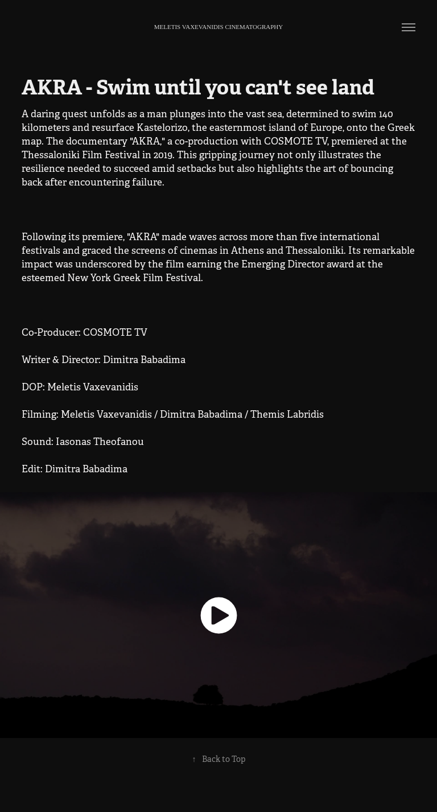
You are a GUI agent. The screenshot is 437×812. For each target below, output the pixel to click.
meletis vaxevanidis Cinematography (218, 26)
